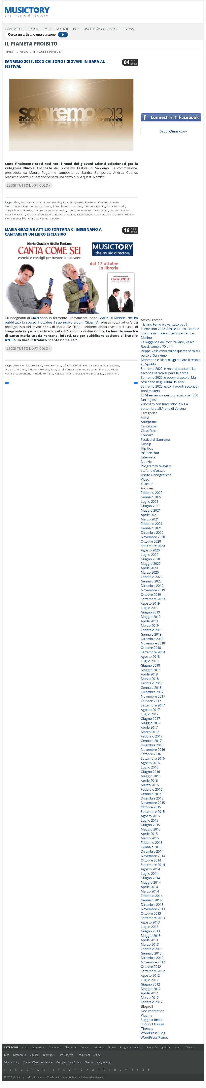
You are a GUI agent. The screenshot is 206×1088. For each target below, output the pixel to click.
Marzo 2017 (150, 732)
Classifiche (149, 430)
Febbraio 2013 (151, 949)
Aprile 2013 (149, 940)
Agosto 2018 (150, 656)
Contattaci (15, 29)
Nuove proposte (65, 214)
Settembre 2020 (153, 546)
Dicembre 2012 (152, 958)
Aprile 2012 (149, 993)
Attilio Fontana (52, 365)
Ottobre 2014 (151, 860)
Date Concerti (65, 1055)
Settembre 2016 (153, 758)
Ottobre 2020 (151, 541)
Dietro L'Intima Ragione (19, 206)
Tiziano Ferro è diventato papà (164, 324)
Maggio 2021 (151, 510)
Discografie (19, 1055)
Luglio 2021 (149, 501)
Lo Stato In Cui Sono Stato (92, 210)
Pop (76, 29)
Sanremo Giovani (124, 214)
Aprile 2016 (149, 780)
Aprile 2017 (149, 727)
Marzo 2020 (150, 572)
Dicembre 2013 (152, 904)
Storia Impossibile (16, 218)
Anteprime (149, 422)
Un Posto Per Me (38, 218)
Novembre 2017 (153, 696)
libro (53, 369)
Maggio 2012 (151, 989)
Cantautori (149, 426)
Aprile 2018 (149, 674)
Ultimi (97, 1055)
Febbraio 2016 (151, 789)
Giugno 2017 (150, 718)
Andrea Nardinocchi (33, 202)
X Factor (55, 218)
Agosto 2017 (150, 709)
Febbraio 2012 (151, 1002)
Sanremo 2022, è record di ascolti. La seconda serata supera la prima (168, 370)
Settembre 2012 (153, 971)
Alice (16, 202)
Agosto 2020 (150, 550)
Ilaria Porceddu (116, 206)
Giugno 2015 (150, 825)
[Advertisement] (128, 12)
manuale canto (88, 369)
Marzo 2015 (150, 838)
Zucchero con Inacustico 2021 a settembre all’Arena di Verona (164, 406)
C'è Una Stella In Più (75, 365)
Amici (47, 29)
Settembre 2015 (153, 811)
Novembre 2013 (153, 909)
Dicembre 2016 (152, 745)
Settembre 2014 (153, 865)
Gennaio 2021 (151, 528)
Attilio (10, 340)
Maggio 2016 (151, 776)
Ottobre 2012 (151, 966)
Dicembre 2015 (152, 798)
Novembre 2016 (153, 749)
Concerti (147, 435)
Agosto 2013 (150, 922)
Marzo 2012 (150, 997)
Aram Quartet (75, 202)
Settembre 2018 (153, 652)
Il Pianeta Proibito (94, 206)
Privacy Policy (11, 1062)
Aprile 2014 (149, 887)
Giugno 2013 (150, 931)
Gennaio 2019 (151, 634)
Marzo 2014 (150, 891)
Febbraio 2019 (151, 630)
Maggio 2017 (151, 723)
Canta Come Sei (98, 365)
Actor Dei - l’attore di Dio (27, 365)
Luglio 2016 (149, 767)
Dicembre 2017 (152, 692)
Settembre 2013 (153, 918)
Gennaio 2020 (151, 581)
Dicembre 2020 (152, 532)
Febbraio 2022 (151, 492)
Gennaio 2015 (151, 847)
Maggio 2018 (151, 670)
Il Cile (56, 206)
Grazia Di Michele (15, 369)
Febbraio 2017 (151, 736)
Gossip (146, 444)
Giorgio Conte (42, 206)
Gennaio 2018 (151, 687)
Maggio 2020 (151, 563)
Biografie (48, 1055)
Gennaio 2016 (151, 794)
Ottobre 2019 (151, 594)
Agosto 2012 (150, 975)
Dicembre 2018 (152, 639)
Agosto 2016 (150, 763)
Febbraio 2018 (151, 683)
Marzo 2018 (150, 678)
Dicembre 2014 (152, 851)
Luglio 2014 (149, 873)
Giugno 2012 (150, 984)
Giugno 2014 (150, 878)
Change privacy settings (98, 1062)
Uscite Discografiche (102, 29)
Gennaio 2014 (151, 900)
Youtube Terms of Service (37, 1062)
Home (10, 52)
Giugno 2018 (150, 665)
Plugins (146, 1015)
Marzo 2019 (150, 625)
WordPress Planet (154, 1037)
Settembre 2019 (153, 599)
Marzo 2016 (150, 785)
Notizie (62, 29)
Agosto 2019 (150, 603)
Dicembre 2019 (152, 585)
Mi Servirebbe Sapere (40, 214)
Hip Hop (147, 448)
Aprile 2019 (149, 621)
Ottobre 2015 (151, 807)
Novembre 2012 (153, 962)
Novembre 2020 (153, 537)
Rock (34, 29)
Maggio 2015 (151, 829)
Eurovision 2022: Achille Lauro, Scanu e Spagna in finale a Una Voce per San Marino (170, 333)
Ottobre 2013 (151, 913)
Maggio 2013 (151, 935)
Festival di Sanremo (155, 439)
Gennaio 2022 (151, 497)
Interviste (148, 457)
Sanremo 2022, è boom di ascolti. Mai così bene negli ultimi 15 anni (169, 379)
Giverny (114, 365)
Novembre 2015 (153, 802)
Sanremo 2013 (103, 214)
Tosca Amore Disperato (89, 373)
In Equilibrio (12, 210)
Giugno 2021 (150, 506)
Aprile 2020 (149, 568)
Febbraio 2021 (151, 523)
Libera (71, 210)
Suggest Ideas (151, 1020)
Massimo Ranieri (15, 214)
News (129, 29)
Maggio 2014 (151, 882)
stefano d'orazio (153, 470)
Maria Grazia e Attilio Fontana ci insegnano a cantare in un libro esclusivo (53, 232)
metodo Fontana (43, 373)
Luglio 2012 (149, 980)
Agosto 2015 (150, 816)
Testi (6, 1055)
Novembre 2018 (153, 643)
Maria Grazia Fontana (18, 373)
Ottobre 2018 (151, 647)
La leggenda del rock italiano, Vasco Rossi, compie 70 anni (168, 344)
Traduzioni (83, 1055)
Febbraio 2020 (151, 577)
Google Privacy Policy (68, 1062)
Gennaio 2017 (151, 740)
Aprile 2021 (149, 515)
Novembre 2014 (153, 856)
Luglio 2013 (149, 927)
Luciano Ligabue (120, 210)
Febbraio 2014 (151, 896)
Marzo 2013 (150, 944)
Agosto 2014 (150, 869)
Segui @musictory (173, 131)
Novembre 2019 (153, 590)
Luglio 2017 (149, 714)
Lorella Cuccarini (68, 369)
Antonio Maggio (55, 202)
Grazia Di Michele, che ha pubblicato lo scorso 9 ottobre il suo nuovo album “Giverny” (71, 320)
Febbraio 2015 (151, 842)
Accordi (34, 1055)
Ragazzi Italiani (64, 373)
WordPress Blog (153, 1033)
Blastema (91, 202)
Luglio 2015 (149, 820)
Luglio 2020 (149, 554)
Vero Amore (112, 373)
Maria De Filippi (108, 369)
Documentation (152, 1011)
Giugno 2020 (150, 559)
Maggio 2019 (151, 616)
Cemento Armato (108, 202)
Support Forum (152, 1024)
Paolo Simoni (85, 214)
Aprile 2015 (149, 834)
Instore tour (150, 453)
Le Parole (26, 210)
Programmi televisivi (156, 466)
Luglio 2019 (149, 608)
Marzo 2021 (150, 519)
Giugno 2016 (150, 771)
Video (145, 479)
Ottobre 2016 (151, 754)
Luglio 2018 (149, 661)
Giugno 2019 (150, 612)
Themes (147, 1028)
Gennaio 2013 (151, 953)
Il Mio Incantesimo (71, 206)
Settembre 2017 (153, 705)
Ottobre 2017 (151, 701)
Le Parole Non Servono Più (50, 210)
